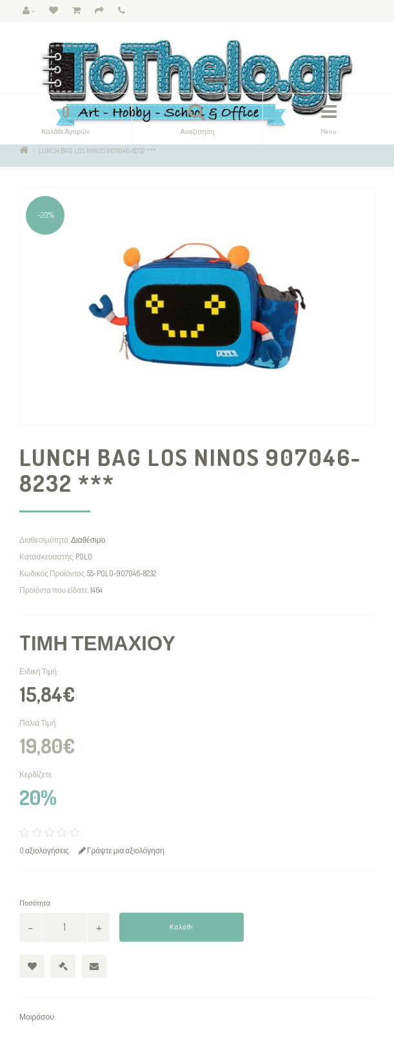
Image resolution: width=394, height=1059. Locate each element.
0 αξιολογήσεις (44, 850)
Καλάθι (181, 927)
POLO (83, 556)
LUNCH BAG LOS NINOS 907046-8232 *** (97, 150)
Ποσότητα (34, 903)
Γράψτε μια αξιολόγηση (121, 850)
